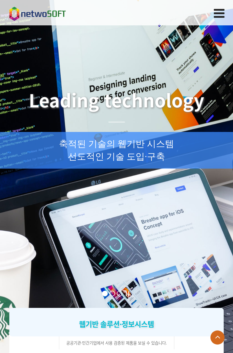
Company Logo (37, 12)
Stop (127, 294)
